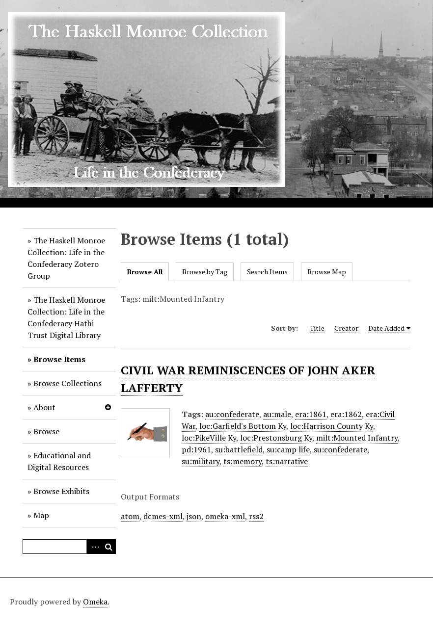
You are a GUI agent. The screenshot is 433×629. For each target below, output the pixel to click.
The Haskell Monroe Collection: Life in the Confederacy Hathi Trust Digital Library (66, 317)
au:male (277, 414)
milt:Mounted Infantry (357, 437)
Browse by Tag (204, 271)
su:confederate (340, 449)
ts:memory (242, 461)
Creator (346, 328)
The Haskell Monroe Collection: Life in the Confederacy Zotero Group (66, 258)
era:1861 (310, 414)
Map (41, 515)
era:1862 (346, 414)
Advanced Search (93, 546)
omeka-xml (225, 516)
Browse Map (326, 271)
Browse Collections (67, 383)
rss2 (256, 516)
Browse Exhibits (61, 491)
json (194, 516)
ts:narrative (287, 461)
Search (108, 546)
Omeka (95, 601)
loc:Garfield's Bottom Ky (242, 425)
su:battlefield (239, 449)
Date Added (386, 328)
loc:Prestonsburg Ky (276, 437)
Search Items (267, 271)
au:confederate (232, 414)
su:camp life (288, 449)
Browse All (144, 271)
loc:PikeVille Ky (209, 437)
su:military (200, 461)
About (44, 407)
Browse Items (59, 359)
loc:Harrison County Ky (331, 425)
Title (317, 328)
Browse (46, 431)
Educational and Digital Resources (59, 461)
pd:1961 (196, 449)
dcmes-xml (163, 516)
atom (130, 516)
